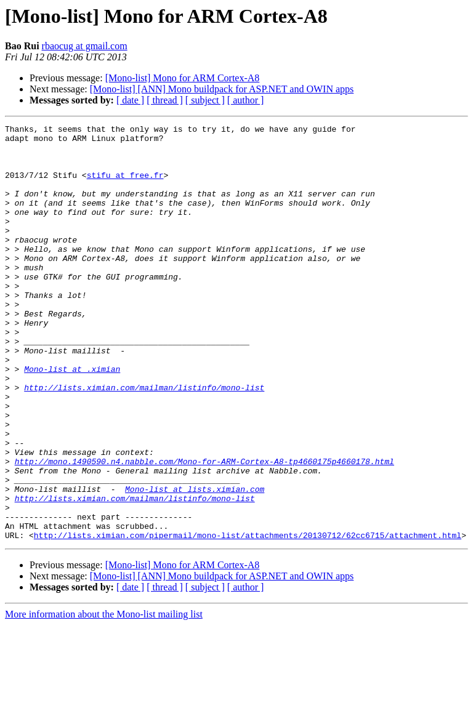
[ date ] (130, 100)
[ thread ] (165, 100)
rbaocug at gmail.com (84, 46)
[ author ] (245, 100)
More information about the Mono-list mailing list (104, 697)
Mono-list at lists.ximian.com (194, 562)
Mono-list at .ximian (72, 418)
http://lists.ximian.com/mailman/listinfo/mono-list (144, 440)
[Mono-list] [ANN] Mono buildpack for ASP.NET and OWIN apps (222, 89)
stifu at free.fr (125, 185)
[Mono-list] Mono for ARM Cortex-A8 (182, 78)
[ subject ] (205, 100)
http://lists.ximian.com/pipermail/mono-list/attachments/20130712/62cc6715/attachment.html (247, 618)
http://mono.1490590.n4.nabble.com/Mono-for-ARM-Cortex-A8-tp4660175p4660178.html (204, 529)
